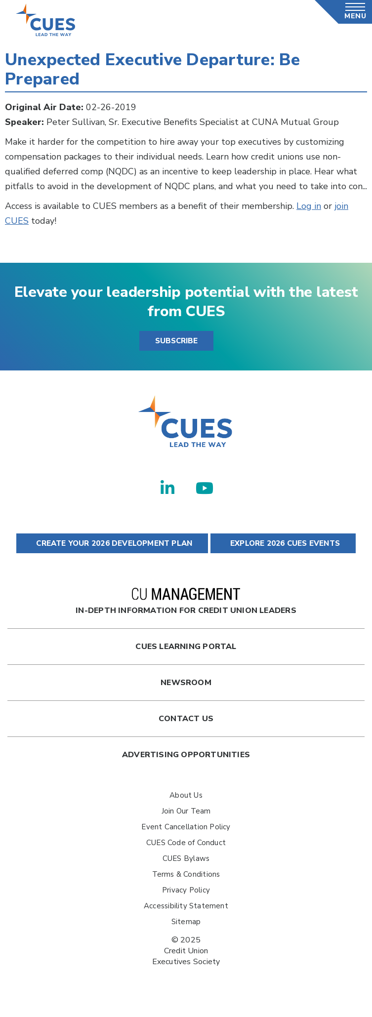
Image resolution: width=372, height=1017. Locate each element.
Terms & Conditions (186, 874)
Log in (308, 206)
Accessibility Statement (186, 906)
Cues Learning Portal (185, 646)
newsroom (186, 682)
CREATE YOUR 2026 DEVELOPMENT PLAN (112, 543)
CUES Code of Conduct (186, 843)
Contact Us (186, 718)
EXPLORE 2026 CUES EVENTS (283, 543)
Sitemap (186, 922)
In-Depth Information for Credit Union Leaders (186, 602)
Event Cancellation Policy (185, 827)
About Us (186, 795)
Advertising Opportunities (186, 754)
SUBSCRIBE (176, 341)
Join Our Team (186, 811)
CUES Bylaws (186, 858)
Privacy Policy (186, 890)
